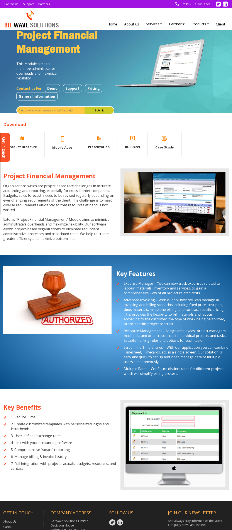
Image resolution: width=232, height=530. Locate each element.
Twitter (113, 522)
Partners (44, 4)
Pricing (94, 88)
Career (8, 527)
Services (154, 24)
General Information (37, 96)
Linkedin (120, 522)
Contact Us (11, 4)
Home (112, 24)
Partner (177, 24)
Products (200, 24)
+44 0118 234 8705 (196, 4)
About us (131, 24)
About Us (9, 521)
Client (220, 24)
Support (28, 4)
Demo (52, 88)
